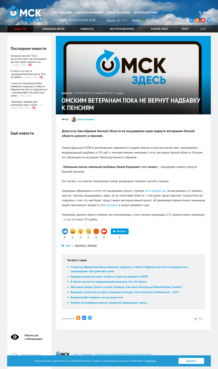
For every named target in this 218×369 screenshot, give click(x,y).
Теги (68, 245)
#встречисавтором (122, 28)
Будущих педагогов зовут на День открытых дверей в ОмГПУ (109, 276)
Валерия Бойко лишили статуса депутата (97, 297)
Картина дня (62, 12)
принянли (112, 205)
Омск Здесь (24, 14)
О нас (75, 354)
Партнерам (86, 354)
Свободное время (53, 28)
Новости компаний (89, 12)
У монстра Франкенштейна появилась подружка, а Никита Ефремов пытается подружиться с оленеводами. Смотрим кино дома (29, 89)
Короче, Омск (159, 28)
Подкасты (87, 28)
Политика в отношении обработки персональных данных (124, 354)
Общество (20, 28)
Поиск (205, 12)
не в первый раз (155, 191)
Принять (191, 361)
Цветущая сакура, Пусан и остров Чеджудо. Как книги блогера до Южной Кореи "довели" (126, 287)
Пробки (136, 20)
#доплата (80, 245)
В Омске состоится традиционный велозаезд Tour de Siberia (109, 281)
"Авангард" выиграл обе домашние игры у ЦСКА (24, 103)
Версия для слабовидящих (34, 337)
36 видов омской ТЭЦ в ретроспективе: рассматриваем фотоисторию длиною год (29, 59)
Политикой (150, 360)
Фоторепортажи (145, 12)
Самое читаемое (118, 12)
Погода (110, 20)
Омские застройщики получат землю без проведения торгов (109, 302)
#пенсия (92, 245)
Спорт (185, 28)
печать (120, 93)
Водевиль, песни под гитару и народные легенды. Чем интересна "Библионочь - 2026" (125, 292)
